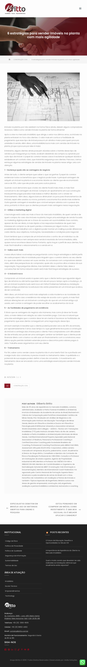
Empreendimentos (12, 591)
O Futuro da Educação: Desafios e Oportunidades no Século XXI (59, 541)
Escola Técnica (11, 586)
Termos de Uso (11, 565)
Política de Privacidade (14, 546)
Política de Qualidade (13, 551)
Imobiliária (9, 581)
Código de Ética (11, 541)
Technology (9, 596)
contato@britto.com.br (19, 631)
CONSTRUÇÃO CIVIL (21, 386)
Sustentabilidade (11, 560)
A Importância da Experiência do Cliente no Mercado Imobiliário (63, 551)
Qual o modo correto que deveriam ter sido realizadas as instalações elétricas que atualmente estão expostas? (63, 562)
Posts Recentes (59, 532)
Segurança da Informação (15, 556)
